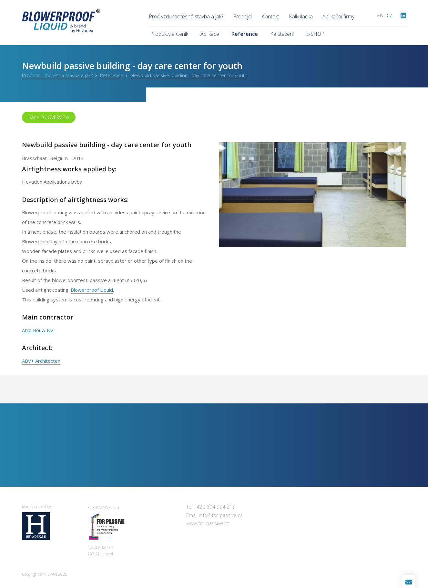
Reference (111, 75)
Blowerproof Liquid (92, 290)
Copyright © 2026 (44, 574)
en (380, 15)
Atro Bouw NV (37, 330)
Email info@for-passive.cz (214, 515)
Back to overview (48, 117)
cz (389, 15)
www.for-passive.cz (207, 523)
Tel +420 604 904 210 (210, 506)
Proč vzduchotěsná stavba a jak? (57, 75)
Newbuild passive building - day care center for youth (189, 75)
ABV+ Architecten (41, 361)
